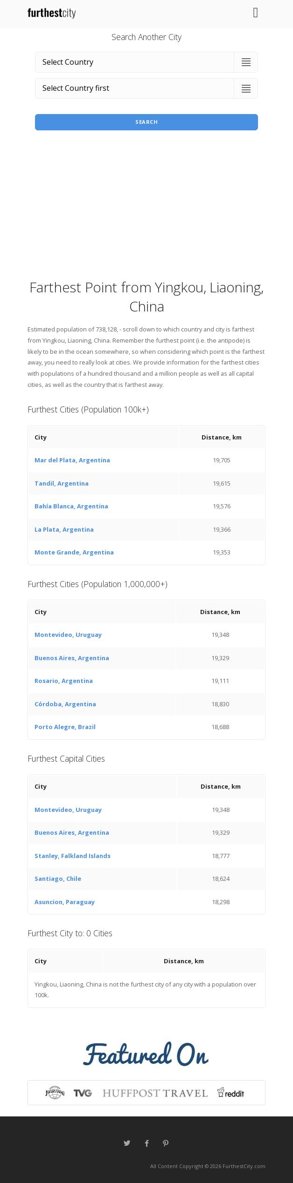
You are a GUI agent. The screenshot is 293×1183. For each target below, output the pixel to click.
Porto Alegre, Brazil (65, 727)
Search (146, 121)
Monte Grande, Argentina (74, 552)
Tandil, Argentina (62, 483)
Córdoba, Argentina (65, 704)
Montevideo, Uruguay (68, 634)
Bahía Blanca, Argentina (71, 506)
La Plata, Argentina (64, 529)
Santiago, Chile (58, 878)
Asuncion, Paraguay (65, 902)
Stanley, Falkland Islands (73, 856)
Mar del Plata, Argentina (72, 460)
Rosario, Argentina (64, 680)
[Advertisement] (146, 207)
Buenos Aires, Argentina (72, 658)
